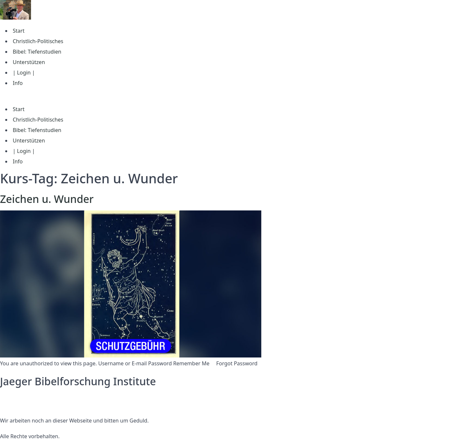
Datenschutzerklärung (27, 397)
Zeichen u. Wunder (47, 199)
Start (18, 30)
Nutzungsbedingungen (28, 404)
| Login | (24, 72)
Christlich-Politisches (38, 41)
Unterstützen (29, 62)
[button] (235, 96)
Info (18, 83)
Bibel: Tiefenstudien (37, 51)
